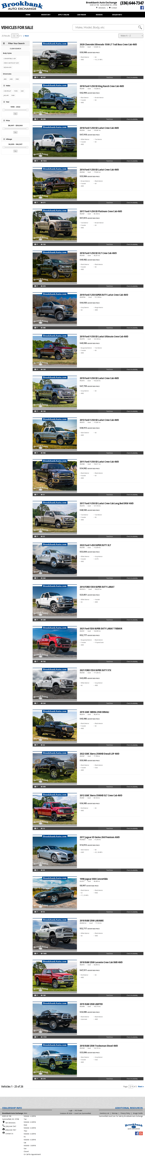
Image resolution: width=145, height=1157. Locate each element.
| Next (25, 36)
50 (36, 1037)
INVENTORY (45, 14)
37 (36, 703)
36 (36, 995)
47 (36, 661)
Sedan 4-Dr (7, 67)
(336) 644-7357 (10, 1130)
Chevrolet (7, 91)
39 (36, 912)
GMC (22, 91)
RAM (13, 95)
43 (36, 244)
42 (36, 161)
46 (36, 119)
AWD (11, 79)
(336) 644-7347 (132, 3)
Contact (113, 8)
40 (36, 828)
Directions (101, 8)
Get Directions (10, 1123)
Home (28, 14)
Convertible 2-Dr (10, 59)
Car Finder (81, 14)
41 (36, 328)
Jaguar (6, 95)
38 (36, 411)
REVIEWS (99, 14)
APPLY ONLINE (63, 14)
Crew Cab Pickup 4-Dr (11, 63)
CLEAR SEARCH (15, 48)
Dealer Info (117, 14)
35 (36, 202)
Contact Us (9, 1133)
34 (36, 578)
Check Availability (132, 77)
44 (36, 77)
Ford (16, 91)
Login (70, 1110)
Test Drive (109, 77)
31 (36, 495)
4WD (5, 79)
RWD (17, 79)
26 (36, 870)
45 (36, 286)
